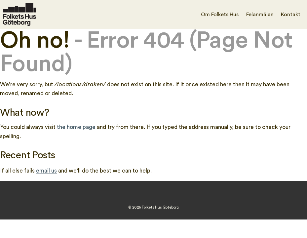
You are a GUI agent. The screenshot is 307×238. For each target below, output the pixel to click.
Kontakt (290, 14)
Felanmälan (260, 14)
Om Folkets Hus (220, 14)
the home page (76, 127)
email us (46, 171)
